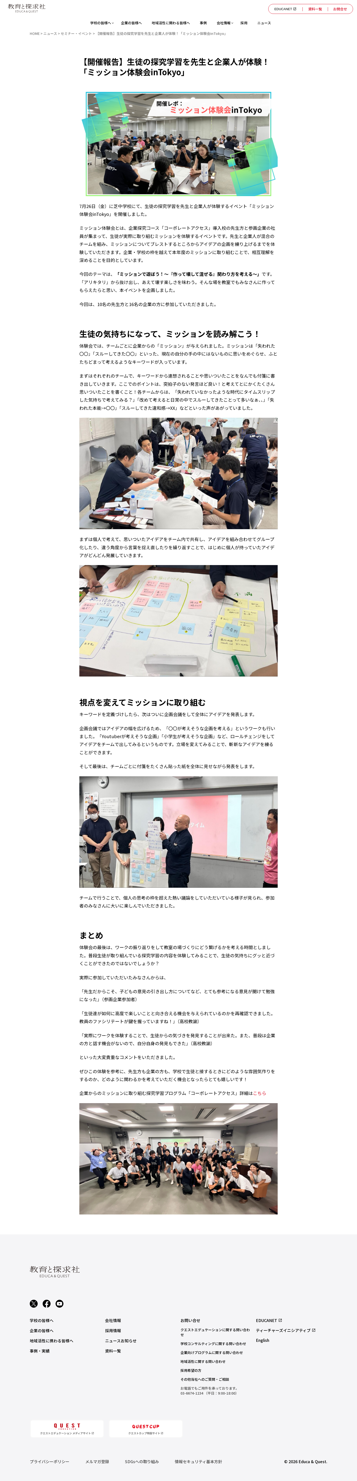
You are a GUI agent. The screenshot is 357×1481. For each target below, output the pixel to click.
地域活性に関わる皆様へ (171, 22)
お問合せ (340, 8)
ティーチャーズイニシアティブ (286, 1330)
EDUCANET (284, 9)
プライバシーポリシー (49, 1461)
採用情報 (113, 1330)
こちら (259, 1093)
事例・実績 (40, 1350)
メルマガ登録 (97, 1461)
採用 (243, 22)
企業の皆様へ (131, 22)
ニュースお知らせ (121, 1340)
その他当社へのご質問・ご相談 (204, 1379)
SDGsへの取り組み (142, 1461)
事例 (203, 22)
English (262, 1340)
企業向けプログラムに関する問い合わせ (211, 1352)
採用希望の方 (190, 1370)
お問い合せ (190, 1320)
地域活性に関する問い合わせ (203, 1361)
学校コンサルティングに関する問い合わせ (213, 1343)
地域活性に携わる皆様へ (51, 1340)
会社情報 (224, 22)
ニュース (264, 22)
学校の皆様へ (100, 22)
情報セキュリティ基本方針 (198, 1461)
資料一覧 (314, 8)
